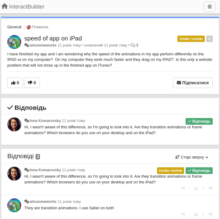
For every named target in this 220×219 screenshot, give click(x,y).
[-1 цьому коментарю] (211, 188)
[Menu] (209, 7)
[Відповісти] (183, 188)
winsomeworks (43, 45)
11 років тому (73, 121)
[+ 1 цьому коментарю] (196, 188)
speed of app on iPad (53, 38)
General (14, 27)
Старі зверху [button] (191, 157)
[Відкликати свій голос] (203, 188)
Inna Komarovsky (45, 121)
